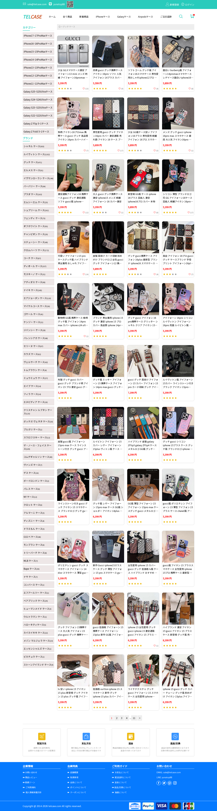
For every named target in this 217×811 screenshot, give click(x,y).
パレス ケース (32, 488)
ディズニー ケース (34, 520)
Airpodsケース (145, 16)
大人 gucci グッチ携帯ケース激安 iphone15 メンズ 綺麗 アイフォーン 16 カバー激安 (108, 197)
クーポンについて (76, 792)
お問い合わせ (30, 772)
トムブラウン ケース (35, 370)
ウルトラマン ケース (35, 616)
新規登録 (172, 4)
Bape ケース (31, 568)
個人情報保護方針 (32, 792)
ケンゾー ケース (33, 322)
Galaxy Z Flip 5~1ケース (36, 123)
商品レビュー (30, 777)
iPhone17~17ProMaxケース (38, 35)
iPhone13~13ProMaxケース (38, 67)
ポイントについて (76, 787)
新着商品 (83, 16)
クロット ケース (33, 504)
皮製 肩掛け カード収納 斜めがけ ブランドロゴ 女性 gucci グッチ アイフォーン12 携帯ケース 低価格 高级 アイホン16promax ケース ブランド (108, 263)
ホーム (52, 16)
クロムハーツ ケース (36, 250)
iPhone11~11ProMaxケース (38, 83)
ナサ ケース (31, 576)
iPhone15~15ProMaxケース (38, 51)
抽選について (119, 792)
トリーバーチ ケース (35, 552)
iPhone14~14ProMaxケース (38, 59)
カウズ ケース (32, 354)
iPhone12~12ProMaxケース (38, 75)
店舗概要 (72, 772)
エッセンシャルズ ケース (37, 648)
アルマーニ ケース (34, 512)
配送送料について (121, 777)
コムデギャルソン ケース (38, 456)
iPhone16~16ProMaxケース (38, 43)
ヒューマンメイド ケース (37, 608)
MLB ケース (31, 560)
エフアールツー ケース (36, 592)
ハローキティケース (35, 624)
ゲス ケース (31, 472)
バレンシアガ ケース (36, 338)
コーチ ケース (32, 258)
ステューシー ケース (36, 242)
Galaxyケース (124, 16)
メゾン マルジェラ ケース (38, 640)
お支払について (120, 772)
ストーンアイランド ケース (38, 664)
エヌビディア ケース (36, 402)
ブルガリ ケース (33, 429)
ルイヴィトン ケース (37, 154)
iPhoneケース (103, 16)
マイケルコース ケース (37, 306)
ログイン (187, 4)
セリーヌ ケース (33, 346)
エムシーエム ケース (36, 202)
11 (134, 718)
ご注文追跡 (166, 16)
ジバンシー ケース (34, 330)
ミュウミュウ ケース (36, 378)
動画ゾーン (29, 782)
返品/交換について (121, 787)
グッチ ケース (33, 162)
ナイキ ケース (33, 290)
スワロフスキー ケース (37, 437)
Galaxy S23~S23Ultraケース (38, 107)
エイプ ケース (32, 386)
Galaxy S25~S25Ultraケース (38, 91)
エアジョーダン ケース (37, 298)
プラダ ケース (33, 194)
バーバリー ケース (34, 186)
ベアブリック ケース (36, 600)
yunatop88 (57, 4)
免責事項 (72, 777)
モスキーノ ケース (34, 274)
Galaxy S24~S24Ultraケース (38, 99)
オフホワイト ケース (36, 226)
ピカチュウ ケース (34, 656)
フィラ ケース (32, 394)
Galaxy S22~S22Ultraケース (38, 115)
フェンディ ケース (34, 218)
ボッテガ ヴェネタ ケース (38, 421)
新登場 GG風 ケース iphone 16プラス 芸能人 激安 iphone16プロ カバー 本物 (142, 197)
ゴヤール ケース (33, 314)
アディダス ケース (34, 282)
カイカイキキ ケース (36, 632)
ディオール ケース (35, 266)
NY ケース (30, 496)
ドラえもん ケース (34, 528)
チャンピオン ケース (36, 234)
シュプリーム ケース (36, 210)
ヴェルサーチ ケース (36, 362)
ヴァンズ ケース (33, 464)
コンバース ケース (34, 584)
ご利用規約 (29, 787)
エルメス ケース (33, 170)
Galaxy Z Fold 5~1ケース (36, 131)
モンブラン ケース (34, 544)
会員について (74, 782)
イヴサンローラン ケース (38, 178)
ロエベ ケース (32, 536)
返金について (119, 782)
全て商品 (67, 16)
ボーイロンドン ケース (36, 480)
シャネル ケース (34, 146)
